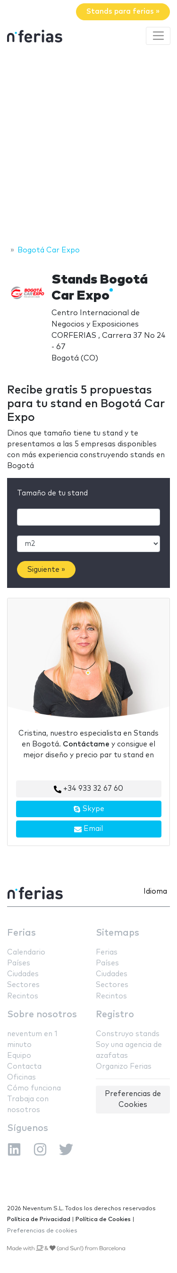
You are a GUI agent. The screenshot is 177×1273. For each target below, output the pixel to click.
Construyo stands (128, 1034)
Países (18, 963)
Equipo (19, 1055)
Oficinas (21, 1077)
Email (88, 829)
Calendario (26, 952)
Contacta (24, 1066)
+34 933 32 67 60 (88, 789)
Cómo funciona (34, 1088)
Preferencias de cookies (42, 1231)
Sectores (23, 984)
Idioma (155, 891)
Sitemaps (117, 933)
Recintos (22, 996)
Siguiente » (46, 569)
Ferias (21, 933)
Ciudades (23, 974)
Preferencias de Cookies (133, 1099)
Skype (88, 809)
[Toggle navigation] (158, 36)
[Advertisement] (88, 146)
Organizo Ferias (124, 1066)
